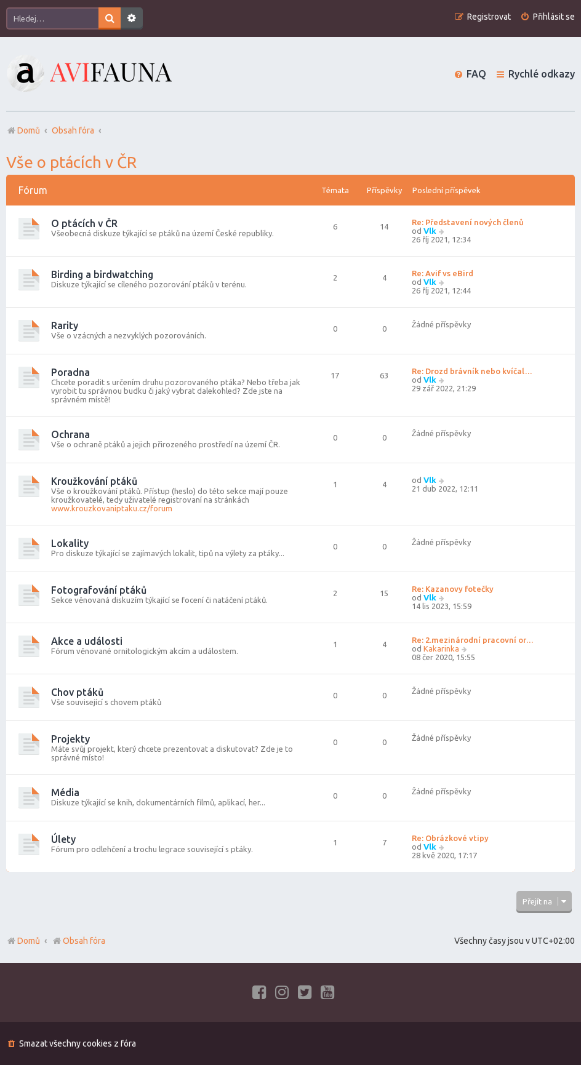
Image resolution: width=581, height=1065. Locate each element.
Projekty (70, 738)
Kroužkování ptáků (94, 481)
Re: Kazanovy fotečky (453, 588)
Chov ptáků (77, 692)
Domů (28, 941)
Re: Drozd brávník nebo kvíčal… (472, 371)
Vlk (429, 230)
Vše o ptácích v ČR (71, 162)
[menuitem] (547, 16)
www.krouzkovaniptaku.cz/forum (111, 508)
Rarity (64, 325)
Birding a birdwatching (102, 274)
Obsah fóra (78, 941)
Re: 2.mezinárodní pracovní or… (473, 640)
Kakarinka (441, 648)
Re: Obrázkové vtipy (450, 838)
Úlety (63, 839)
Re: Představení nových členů (468, 222)
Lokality (70, 543)
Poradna (70, 372)
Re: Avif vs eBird (442, 273)
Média (65, 792)
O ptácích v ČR (84, 223)
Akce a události (86, 641)
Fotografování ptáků (98, 590)
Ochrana (70, 434)
